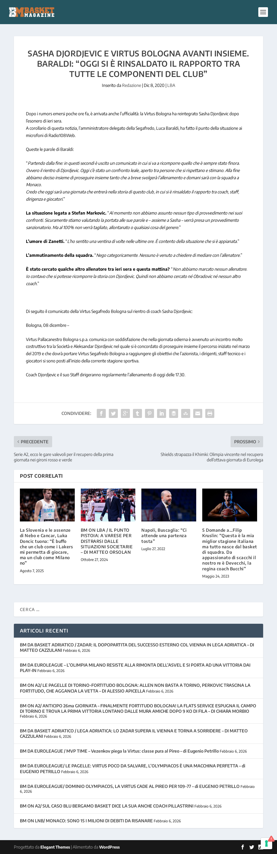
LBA (171, 85)
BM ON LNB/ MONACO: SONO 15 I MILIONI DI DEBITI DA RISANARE (86, 820)
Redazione (131, 85)
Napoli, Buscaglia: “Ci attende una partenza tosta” (164, 535)
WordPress (109, 847)
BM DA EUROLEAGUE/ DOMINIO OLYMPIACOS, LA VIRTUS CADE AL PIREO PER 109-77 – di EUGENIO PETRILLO (130, 786)
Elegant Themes (55, 847)
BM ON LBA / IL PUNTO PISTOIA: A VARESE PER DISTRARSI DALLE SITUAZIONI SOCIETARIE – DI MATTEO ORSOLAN (107, 541)
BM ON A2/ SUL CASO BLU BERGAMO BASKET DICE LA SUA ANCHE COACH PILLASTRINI (107, 805)
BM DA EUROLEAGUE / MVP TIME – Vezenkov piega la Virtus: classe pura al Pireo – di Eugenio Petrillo (119, 751)
